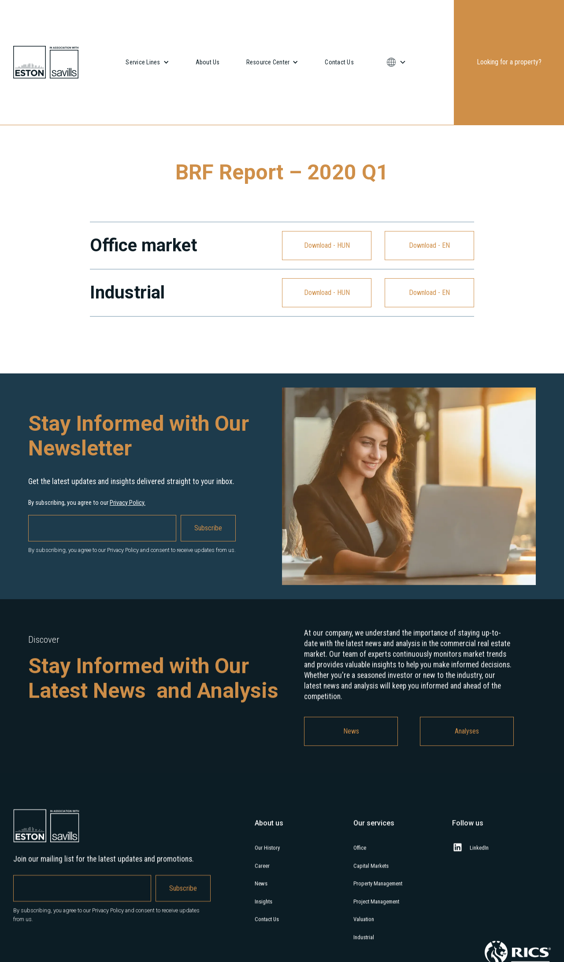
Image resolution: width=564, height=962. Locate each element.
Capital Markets (371, 873)
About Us (208, 62)
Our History (267, 855)
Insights (263, 909)
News (351, 739)
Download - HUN (327, 245)
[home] (45, 62)
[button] (147, 62)
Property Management (377, 891)
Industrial (363, 945)
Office (359, 855)
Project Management (376, 909)
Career (262, 873)
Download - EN (429, 245)
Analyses (467, 739)
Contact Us (339, 62)
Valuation (363, 927)
